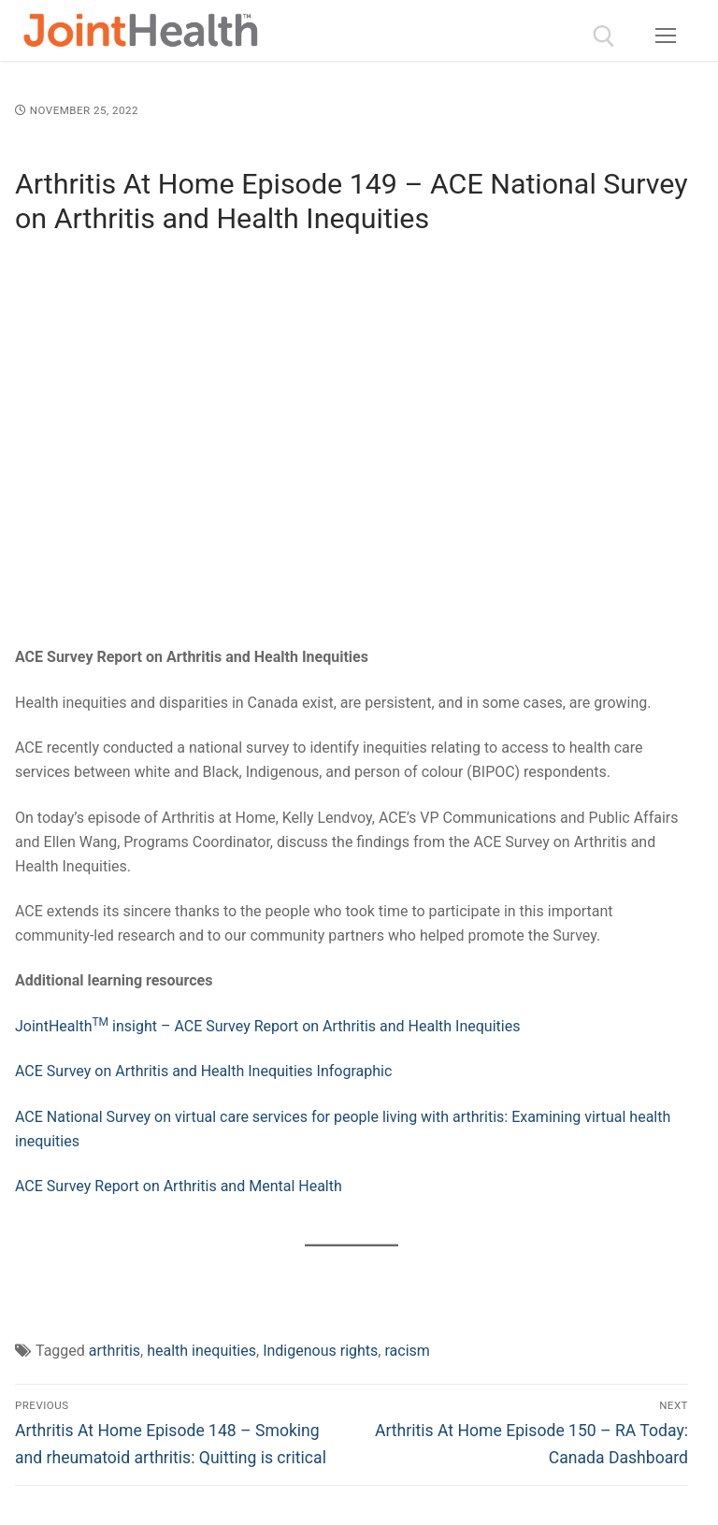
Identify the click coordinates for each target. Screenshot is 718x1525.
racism (406, 1351)
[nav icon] (666, 36)
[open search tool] (604, 36)
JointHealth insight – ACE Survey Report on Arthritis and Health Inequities (267, 1026)
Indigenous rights (320, 1351)
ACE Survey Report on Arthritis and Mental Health (178, 1186)
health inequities (201, 1351)
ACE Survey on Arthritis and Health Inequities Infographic (203, 1071)
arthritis (114, 1351)
